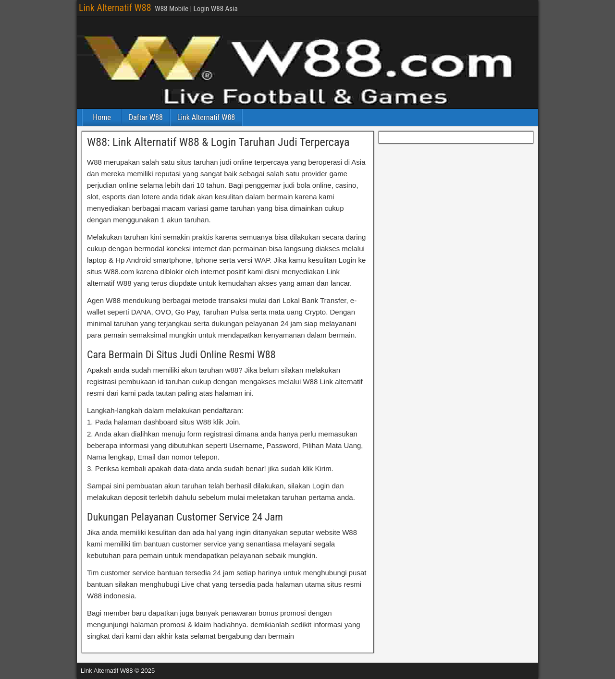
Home (102, 117)
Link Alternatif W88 (115, 7)
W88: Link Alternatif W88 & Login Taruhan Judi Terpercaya (218, 142)
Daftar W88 (146, 117)
